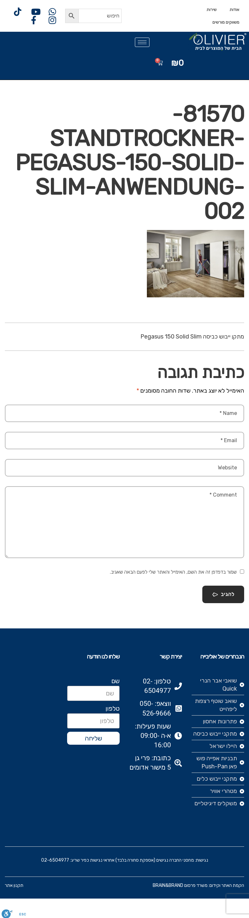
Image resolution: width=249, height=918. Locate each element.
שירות (212, 9)
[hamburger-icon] (142, 42)
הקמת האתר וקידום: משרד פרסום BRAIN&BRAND (198, 885)
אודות (234, 9)
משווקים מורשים (225, 22)
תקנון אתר (14, 885)
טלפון (112, 708)
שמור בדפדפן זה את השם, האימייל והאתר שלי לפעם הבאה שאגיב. (173, 572)
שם (115, 681)
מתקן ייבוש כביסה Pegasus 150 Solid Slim (192, 336)
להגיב (223, 594)
